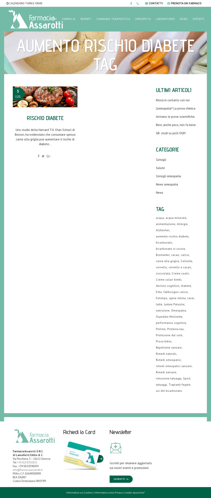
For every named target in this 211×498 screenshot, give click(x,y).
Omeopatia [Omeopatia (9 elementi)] (178, 310)
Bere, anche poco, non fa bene (176, 125)
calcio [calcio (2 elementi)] (185, 255)
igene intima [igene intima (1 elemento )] (177, 298)
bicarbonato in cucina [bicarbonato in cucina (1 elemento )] (170, 249)
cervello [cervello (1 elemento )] (161, 267)
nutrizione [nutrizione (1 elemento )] (163, 310)
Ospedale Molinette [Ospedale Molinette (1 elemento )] (169, 316)
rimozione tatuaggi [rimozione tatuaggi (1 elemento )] (169, 378)
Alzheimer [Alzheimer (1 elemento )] (162, 230)
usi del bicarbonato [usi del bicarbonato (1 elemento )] (169, 391)
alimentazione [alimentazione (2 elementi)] (165, 224)
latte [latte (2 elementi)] (159, 304)
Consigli (161, 160)
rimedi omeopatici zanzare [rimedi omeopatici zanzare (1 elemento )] (174, 366)
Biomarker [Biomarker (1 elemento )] (163, 255)
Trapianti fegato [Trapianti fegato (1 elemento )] (180, 384)
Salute (160, 168)
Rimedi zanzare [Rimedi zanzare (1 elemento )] (166, 372)
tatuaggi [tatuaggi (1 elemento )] (161, 384)
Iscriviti (119, 479)
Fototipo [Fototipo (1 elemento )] (162, 298)
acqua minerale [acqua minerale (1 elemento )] (176, 218)
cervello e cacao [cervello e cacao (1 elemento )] (180, 267)
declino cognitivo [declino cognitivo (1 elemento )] (167, 286)
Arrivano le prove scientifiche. (175, 117)
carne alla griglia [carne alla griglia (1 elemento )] (167, 261)
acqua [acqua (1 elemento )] (160, 218)
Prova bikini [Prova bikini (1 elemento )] (164, 341)
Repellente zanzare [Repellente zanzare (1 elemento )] (169, 347)
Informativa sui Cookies (79, 492)
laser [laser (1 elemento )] (191, 298)
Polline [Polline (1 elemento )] (161, 329)
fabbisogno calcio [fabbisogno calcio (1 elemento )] (176, 292)
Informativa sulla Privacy (109, 492)
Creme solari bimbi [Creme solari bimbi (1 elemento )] (169, 279)
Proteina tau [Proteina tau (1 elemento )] (175, 329)
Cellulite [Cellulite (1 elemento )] (186, 261)
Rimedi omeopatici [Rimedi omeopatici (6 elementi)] (168, 360)
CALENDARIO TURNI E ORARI (24, 3)
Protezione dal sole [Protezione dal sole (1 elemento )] (169, 335)
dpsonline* (139, 492)
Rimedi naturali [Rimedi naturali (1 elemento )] (166, 354)
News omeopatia (167, 184)
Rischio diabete (45, 117)
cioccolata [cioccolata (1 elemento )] (163, 273)
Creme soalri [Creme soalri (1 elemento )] (180, 273)
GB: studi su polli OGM (170, 133)
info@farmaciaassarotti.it (27, 470)
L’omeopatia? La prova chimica (175, 108)
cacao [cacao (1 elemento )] (175, 255)
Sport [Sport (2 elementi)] (186, 378)
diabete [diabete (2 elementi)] (186, 286)
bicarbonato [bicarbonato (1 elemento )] (164, 242)
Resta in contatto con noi (173, 100)
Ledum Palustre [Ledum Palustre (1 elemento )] (174, 304)
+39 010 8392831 (27, 462)
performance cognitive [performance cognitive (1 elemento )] (171, 323)
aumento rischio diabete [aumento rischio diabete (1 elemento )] (172, 236)
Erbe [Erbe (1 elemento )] (159, 292)
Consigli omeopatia (168, 176)
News (159, 193)
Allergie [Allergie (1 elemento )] (182, 224)
